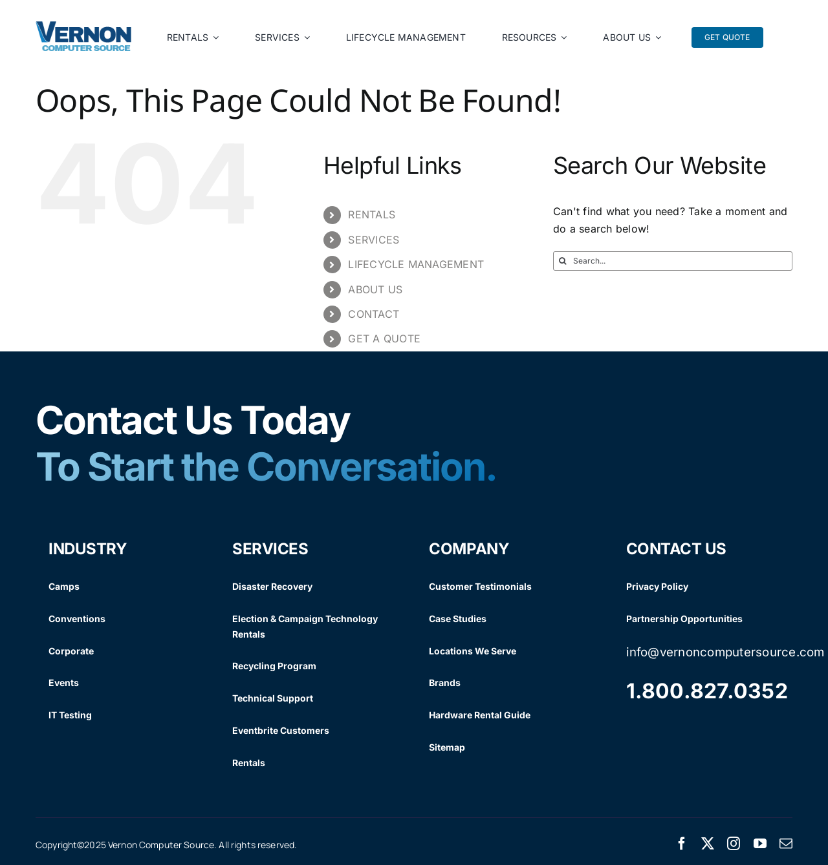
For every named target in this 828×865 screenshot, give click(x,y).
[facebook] (681, 843)
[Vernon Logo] (84, 26)
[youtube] (760, 843)
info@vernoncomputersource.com (725, 652)
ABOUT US (375, 289)
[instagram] (733, 843)
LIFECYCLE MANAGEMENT (416, 264)
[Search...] (672, 261)
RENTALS (371, 214)
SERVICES (373, 239)
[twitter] (707, 843)
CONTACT (373, 313)
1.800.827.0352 (707, 690)
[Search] (562, 261)
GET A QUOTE (384, 338)
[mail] (785, 843)
